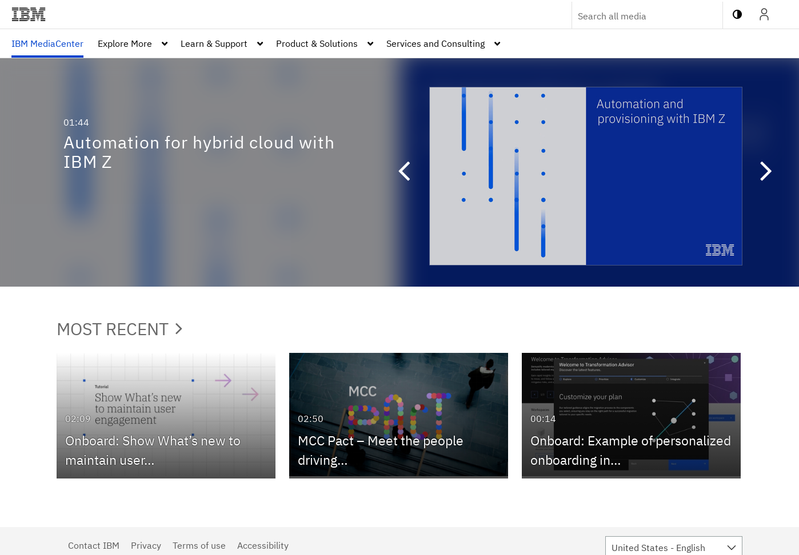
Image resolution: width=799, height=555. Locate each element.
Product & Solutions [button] (317, 43)
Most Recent (119, 328)
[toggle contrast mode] (737, 14)
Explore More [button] (125, 43)
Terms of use (199, 545)
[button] (398, 172)
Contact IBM (93, 545)
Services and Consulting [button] (435, 43)
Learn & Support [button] (214, 43)
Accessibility (263, 545)
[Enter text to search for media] (635, 16)
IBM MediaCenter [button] (47, 43)
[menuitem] (47, 43)
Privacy (146, 545)
